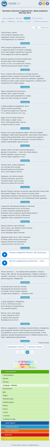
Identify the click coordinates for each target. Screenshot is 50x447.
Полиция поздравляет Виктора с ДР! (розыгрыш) (27, 252)
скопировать (25, 43)
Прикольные (45, 27)
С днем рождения (8, 375)
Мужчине (19, 18)
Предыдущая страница (15, 347)
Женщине (6, 382)
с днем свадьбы (10, 423)
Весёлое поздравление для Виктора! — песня (26, 261)
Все (36, 27)
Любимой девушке (8, 402)
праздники (8, 438)
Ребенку (5, 405)
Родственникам (37, 18)
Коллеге (28, 21)
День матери (25, 364)
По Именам (6, 385)
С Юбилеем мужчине (40, 21)
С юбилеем (6, 416)
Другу (3, 21)
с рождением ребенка (12, 427)
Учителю (5, 412)
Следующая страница (34, 347)
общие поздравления (12, 431)
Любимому (11, 21)
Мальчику (20, 21)
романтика (8, 435)
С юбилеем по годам (9, 419)
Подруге (5, 395)
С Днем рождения (7, 18)
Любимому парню (8, 399)
